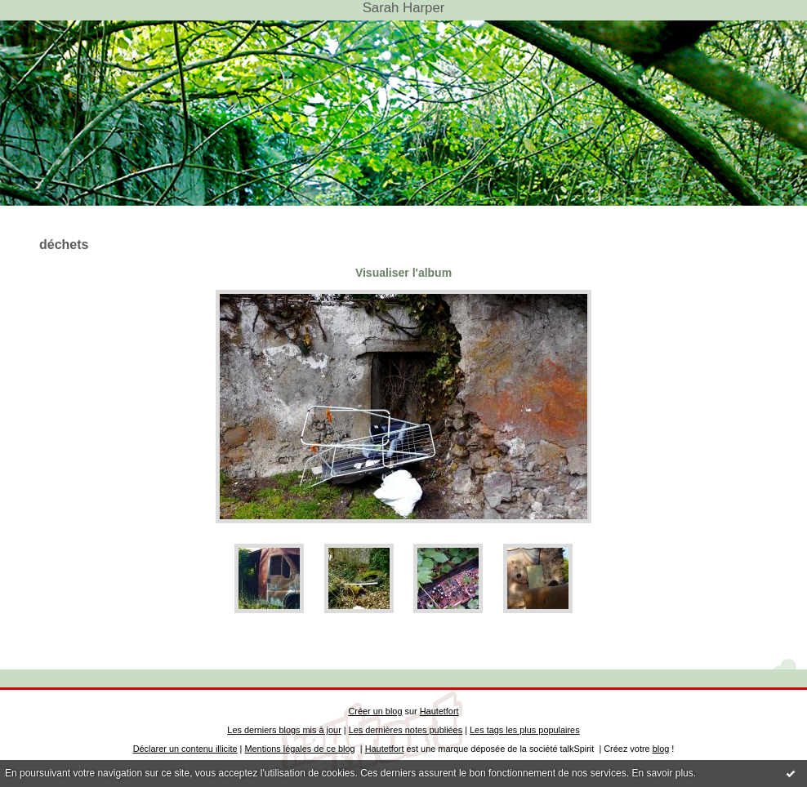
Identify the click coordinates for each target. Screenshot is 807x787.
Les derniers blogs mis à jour (284, 730)
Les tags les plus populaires (525, 730)
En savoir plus (662, 773)
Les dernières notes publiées (405, 730)
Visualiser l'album (403, 272)
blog (661, 749)
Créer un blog (375, 711)
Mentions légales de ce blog (299, 749)
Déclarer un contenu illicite (185, 749)
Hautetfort (439, 711)
